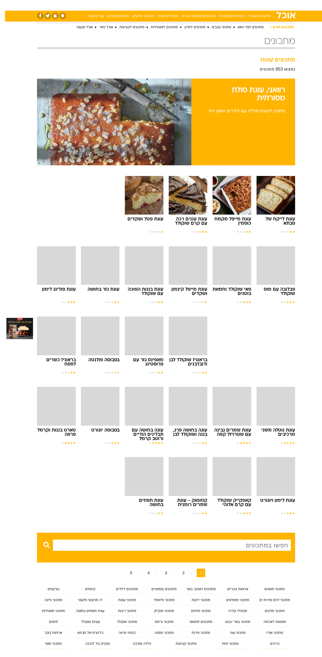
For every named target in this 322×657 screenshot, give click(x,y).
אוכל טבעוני (79, 27)
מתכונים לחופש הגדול (193, 16)
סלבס (193, 5)
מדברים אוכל (162, 16)
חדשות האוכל (254, 16)
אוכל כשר (101, 27)
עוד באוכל (91, 16)
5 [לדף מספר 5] (126, 573)
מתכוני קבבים (216, 27)
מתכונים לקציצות (126, 27)
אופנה (90, 5)
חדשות (265, 5)
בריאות (148, 5)
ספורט (247, 5)
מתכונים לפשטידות (159, 27)
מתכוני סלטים (138, 16)
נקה (39, 555)
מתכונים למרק (189, 27)
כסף (178, 5)
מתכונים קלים (113, 16)
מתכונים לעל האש (246, 27)
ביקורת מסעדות (227, 16)
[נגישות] (7, 5)
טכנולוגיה (110, 5)
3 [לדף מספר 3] (161, 573)
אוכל (164, 5)
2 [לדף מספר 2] (178, 573)
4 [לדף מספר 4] (143, 573)
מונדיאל (229, 5)
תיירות (129, 5)
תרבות (209, 5)
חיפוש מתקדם (61, 555)
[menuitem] (262, 5)
